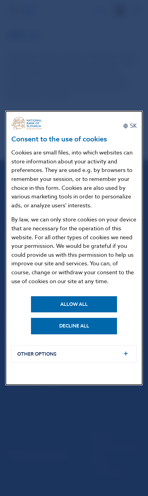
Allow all (74, 304)
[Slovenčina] (130, 126)
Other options (36, 354)
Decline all (74, 326)
